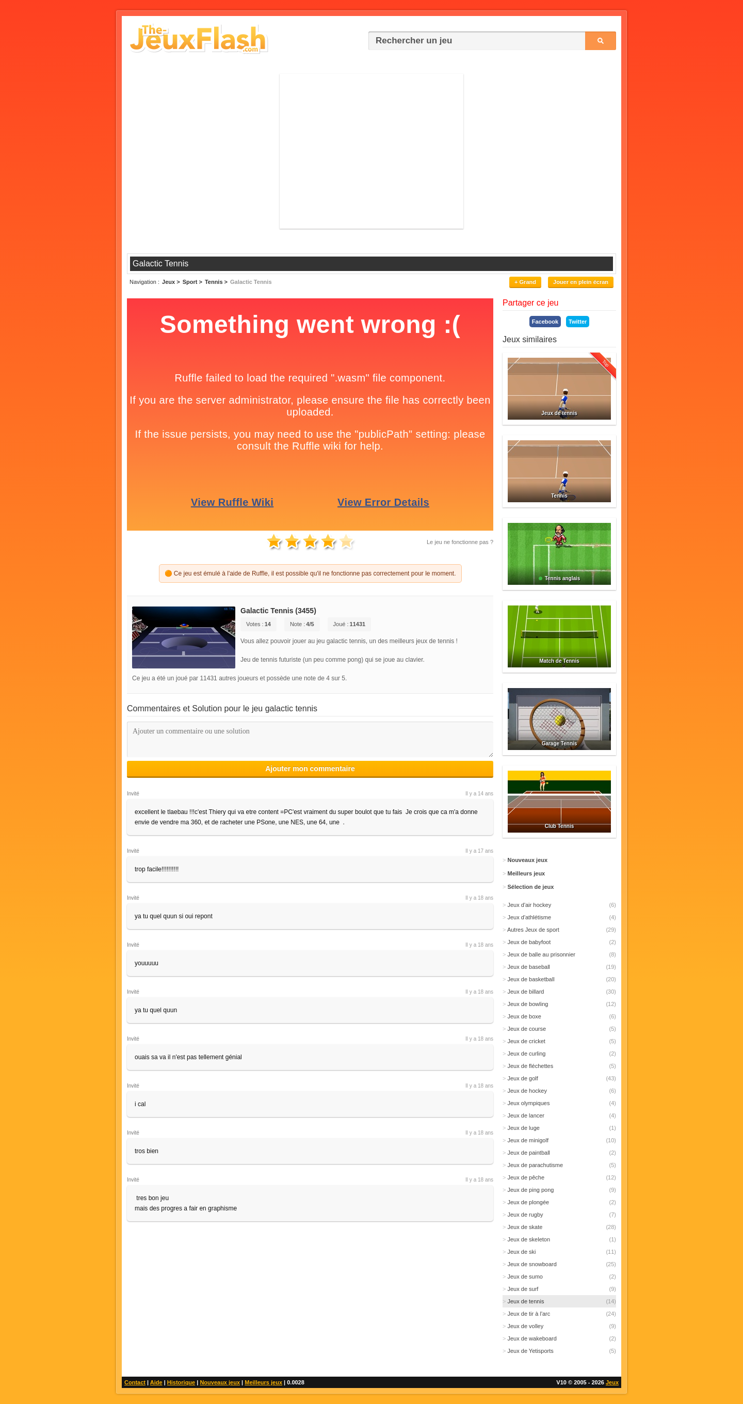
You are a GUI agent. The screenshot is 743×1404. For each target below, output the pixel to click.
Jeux (612, 1382)
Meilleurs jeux (263, 1382)
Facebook (545, 321)
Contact (135, 1382)
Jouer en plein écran (580, 282)
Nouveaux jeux (220, 1382)
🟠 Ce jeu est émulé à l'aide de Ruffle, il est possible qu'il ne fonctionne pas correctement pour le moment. (310, 573)
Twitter (578, 321)
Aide (156, 1382)
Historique (181, 1382)
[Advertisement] (371, 151)
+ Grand (525, 282)
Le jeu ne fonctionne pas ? (460, 542)
